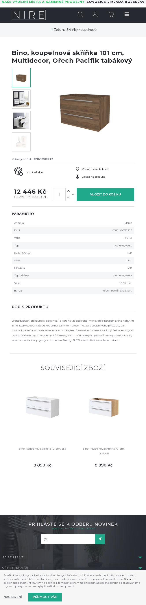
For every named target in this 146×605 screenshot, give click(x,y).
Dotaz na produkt (93, 176)
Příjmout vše (45, 597)
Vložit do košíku (105, 194)
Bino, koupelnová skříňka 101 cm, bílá (42, 448)
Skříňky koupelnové (82, 30)
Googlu (128, 579)
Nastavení (13, 597)
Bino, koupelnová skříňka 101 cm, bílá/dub (104, 451)
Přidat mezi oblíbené (95, 169)
